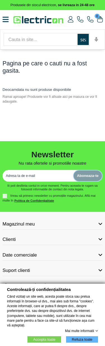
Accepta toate (44, 339)
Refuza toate (82, 339)
